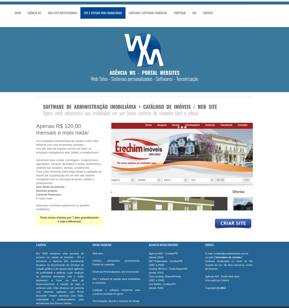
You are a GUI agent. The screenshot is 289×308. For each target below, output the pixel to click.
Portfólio (180, 13)
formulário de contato (228, 257)
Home (18, 13)
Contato (208, 13)
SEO (194, 13)
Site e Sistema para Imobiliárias (103, 13)
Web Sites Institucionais (62, 13)
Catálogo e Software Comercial (148, 13)
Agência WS (34, 13)
